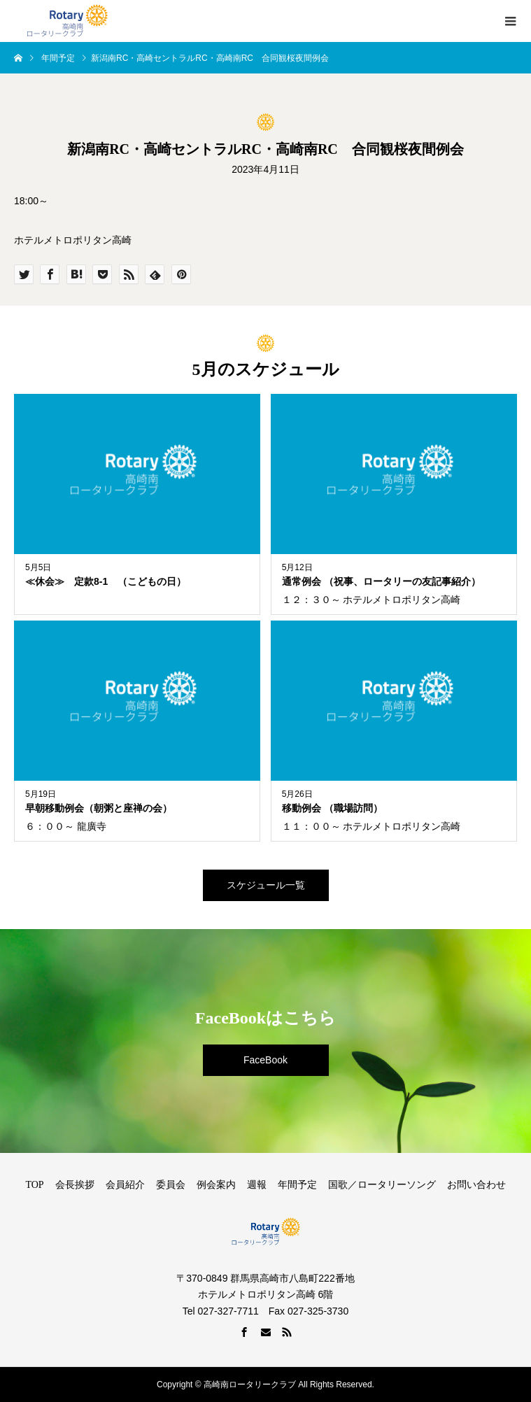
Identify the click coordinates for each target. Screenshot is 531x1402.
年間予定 (297, 1185)
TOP (34, 1185)
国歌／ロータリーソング (382, 1185)
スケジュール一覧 (266, 885)
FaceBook (265, 1059)
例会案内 (216, 1185)
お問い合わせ (476, 1185)
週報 (257, 1185)
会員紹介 (125, 1185)
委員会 (170, 1185)
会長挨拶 (74, 1185)
